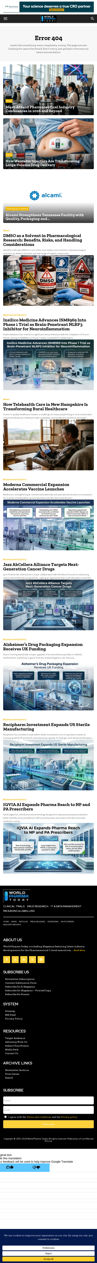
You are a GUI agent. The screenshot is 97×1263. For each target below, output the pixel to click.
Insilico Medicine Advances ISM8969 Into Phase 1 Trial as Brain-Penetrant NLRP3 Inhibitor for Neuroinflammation (44, 324)
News (9, 101)
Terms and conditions (39, 1116)
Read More (79, 950)
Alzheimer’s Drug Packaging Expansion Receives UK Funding (43, 646)
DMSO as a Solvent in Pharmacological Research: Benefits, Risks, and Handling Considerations (42, 240)
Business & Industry (14, 315)
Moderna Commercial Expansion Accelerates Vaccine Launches (36, 487)
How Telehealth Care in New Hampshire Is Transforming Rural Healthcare (45, 406)
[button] (5, 18)
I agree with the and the (40, 1116)
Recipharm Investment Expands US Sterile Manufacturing (46, 727)
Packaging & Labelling (17, 208)
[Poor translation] (36, 1167)
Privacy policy (69, 1116)
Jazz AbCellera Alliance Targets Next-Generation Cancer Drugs (41, 566)
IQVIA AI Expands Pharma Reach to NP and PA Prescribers (46, 807)
